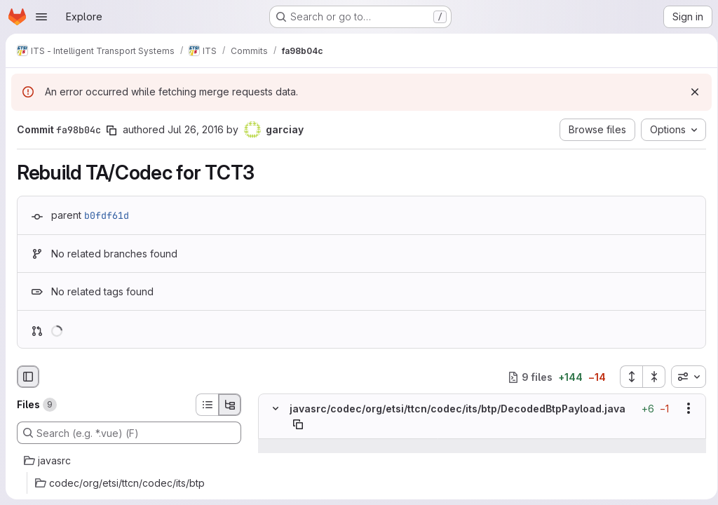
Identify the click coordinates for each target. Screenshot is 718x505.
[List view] (207, 404)
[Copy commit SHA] (111, 130)
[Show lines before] (276, 446)
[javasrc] (129, 461)
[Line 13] (273, 474)
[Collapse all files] (649, 376)
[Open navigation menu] (41, 17)
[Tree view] (230, 404)
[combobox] (683, 376)
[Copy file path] (298, 424)
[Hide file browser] (28, 376)
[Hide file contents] (275, 408)
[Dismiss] (690, 91)
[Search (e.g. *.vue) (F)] (129, 433)
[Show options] (683, 408)
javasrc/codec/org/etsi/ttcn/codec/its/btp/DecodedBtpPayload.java (457, 409)
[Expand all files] (626, 376)
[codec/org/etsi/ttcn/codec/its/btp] (129, 483)
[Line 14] (273, 488)
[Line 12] (273, 460)
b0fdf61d (106, 215)
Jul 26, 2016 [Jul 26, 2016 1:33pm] (196, 129)
